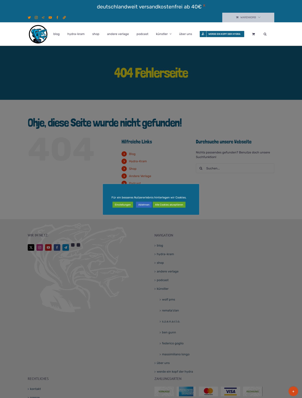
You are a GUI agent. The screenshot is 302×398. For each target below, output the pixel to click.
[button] (265, 34)
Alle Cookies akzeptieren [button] (169, 204)
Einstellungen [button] (123, 204)
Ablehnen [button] (143, 204)
